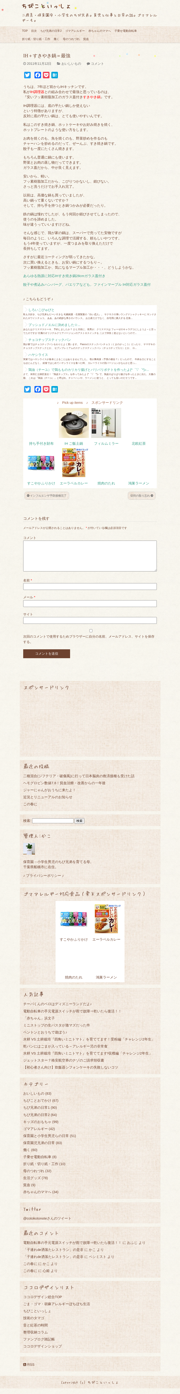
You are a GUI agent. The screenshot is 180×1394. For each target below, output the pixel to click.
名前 (27, 586)
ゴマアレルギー (75, 31)
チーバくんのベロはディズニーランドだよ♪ (57, 1009)
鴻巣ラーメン (138, 483)
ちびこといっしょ (46, 6)
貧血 (86, 39)
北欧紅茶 (139, 443)
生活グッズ (32, 1183)
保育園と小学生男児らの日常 (46, 1141)
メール (29, 603)
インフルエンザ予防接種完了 (47, 495)
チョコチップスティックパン (49, 340)
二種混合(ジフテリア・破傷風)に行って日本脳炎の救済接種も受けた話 (79, 782)
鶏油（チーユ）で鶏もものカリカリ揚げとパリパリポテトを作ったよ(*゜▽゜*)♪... (88, 370)
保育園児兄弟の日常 (39, 1148)
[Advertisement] (90, 729)
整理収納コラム (35, 1338)
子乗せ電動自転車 (125, 31)
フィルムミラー (106, 443)
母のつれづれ (71, 39)
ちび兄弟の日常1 (36, 1113)
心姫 (46, 1276)
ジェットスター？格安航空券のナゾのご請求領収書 (63, 1066)
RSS (28, 1370)
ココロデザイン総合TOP (42, 1302)
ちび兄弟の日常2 (51, 31)
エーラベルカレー (74, 483)
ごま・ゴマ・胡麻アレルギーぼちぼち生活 (56, 1309)
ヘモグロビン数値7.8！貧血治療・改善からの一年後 (64, 789)
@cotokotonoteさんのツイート (47, 1224)
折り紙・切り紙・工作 (36, 39)
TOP (25, 31)
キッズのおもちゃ (37, 1127)
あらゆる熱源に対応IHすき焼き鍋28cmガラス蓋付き (64, 276)
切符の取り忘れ (141, 495)
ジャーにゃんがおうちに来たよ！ (49, 796)
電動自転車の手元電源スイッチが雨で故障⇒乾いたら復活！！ (72, 1017)
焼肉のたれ (106, 483)
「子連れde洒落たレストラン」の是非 (53, 1255)
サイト (28, 620)
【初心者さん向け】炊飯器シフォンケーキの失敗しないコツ (70, 1073)
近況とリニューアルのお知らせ (47, 803)
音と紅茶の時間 (35, 1331)
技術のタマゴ (33, 1323)
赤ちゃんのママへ (99, 31)
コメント (97, 63)
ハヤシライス (38, 355)
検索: (27, 826)
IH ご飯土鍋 (73, 443)
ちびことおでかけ (37, 1106)
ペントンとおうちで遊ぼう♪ (45, 1038)
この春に (30, 810)
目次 (34, 31)
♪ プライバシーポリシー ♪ (43, 881)
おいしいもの (71, 63)
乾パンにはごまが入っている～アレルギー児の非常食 (65, 1052)
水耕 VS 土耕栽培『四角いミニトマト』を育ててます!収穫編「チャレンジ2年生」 (87, 1059)
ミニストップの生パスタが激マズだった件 (56, 1031)
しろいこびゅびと (41, 310)
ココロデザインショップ (42, 1352)
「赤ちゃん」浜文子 (39, 1024)
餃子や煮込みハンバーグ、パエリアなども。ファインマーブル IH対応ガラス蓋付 (87, 284)
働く (56, 39)
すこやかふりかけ (41, 483)
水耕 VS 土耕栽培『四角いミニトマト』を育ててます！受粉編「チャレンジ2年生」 (89, 1045)
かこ (92, 1255)
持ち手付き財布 (41, 443)
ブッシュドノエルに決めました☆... (54, 325)
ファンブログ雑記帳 (39, 1345)
